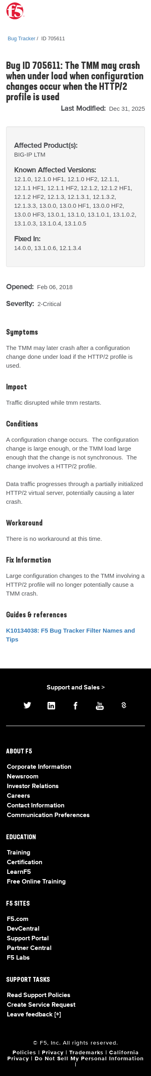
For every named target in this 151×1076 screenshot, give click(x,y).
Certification (24, 862)
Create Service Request (41, 1005)
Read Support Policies (38, 995)
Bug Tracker (21, 38)
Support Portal (28, 938)
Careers (18, 796)
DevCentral (23, 929)
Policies (24, 1052)
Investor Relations (33, 786)
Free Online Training (36, 882)
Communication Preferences (48, 815)
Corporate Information (39, 767)
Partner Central (29, 948)
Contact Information (35, 806)
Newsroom (23, 777)
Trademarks (86, 1052)
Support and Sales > (76, 688)
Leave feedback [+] (34, 1015)
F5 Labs (18, 958)
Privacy (53, 1052)
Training (18, 853)
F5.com (18, 919)
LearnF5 (19, 872)
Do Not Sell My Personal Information (89, 1059)
